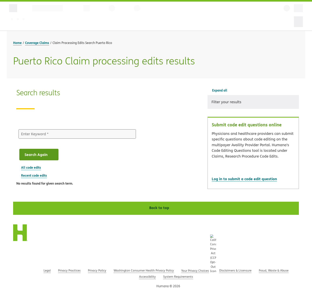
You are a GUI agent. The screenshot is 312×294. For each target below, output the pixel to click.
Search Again (39, 154)
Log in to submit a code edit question (244, 178)
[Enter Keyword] (77, 134)
